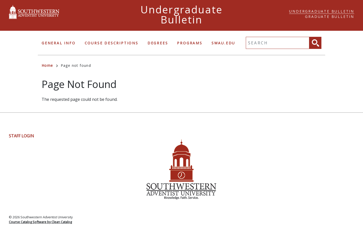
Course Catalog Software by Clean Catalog (40, 222)
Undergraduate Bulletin (321, 11)
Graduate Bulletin (329, 16)
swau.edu (223, 43)
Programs (189, 43)
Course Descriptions (111, 43)
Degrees (157, 43)
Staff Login (21, 136)
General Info (59, 43)
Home (50, 65)
